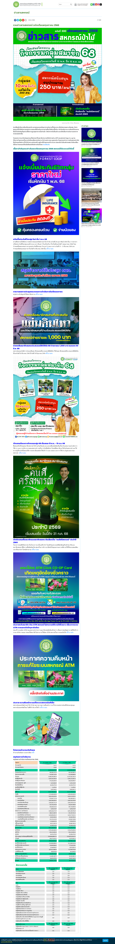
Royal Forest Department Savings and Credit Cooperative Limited (30, 5)
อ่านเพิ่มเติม (46, 144)
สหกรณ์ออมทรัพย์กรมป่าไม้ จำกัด (30, 4)
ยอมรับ (105, 940)
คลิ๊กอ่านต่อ (49, 249)
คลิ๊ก (33, 752)
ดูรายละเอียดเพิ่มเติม (6, 942)
